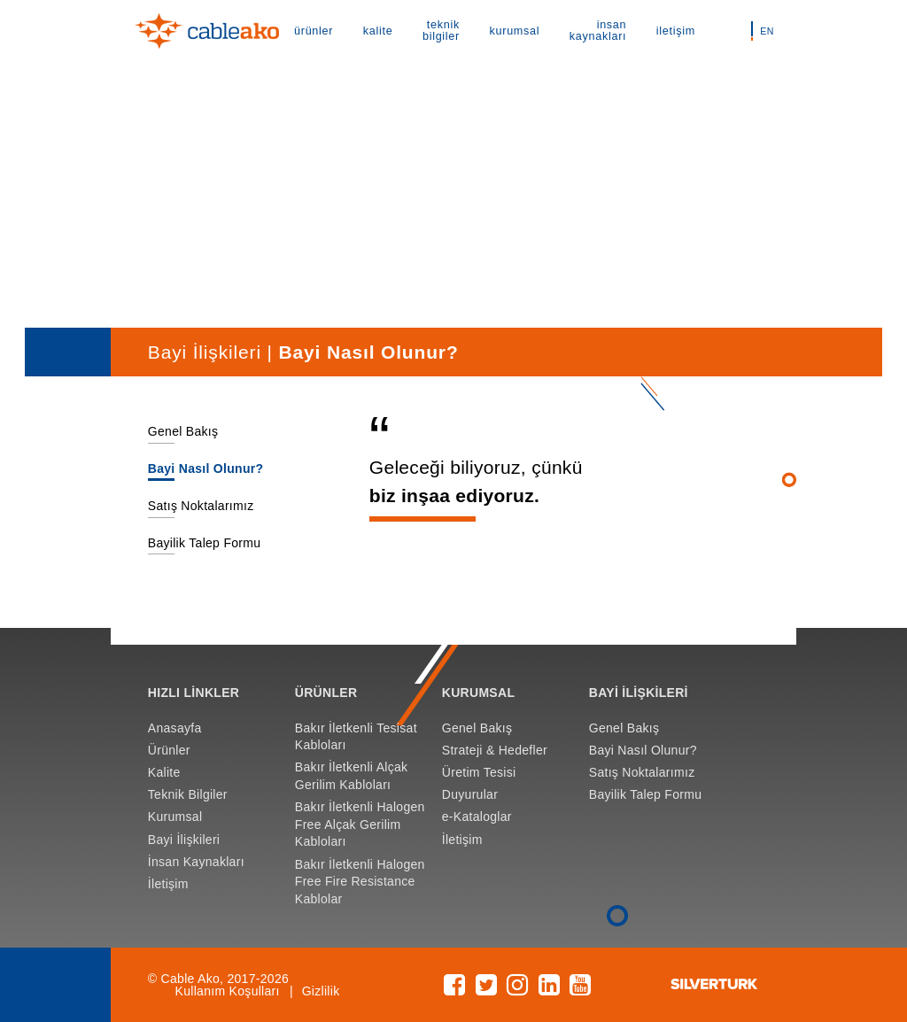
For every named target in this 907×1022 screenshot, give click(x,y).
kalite (378, 31)
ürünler (313, 31)
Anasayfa (175, 728)
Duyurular (470, 794)
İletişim (168, 884)
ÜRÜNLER (326, 692)
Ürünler (169, 750)
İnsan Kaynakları (196, 862)
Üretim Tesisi (479, 772)
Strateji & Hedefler (494, 750)
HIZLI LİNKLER (193, 692)
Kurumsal (175, 816)
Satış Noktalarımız (201, 506)
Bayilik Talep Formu (204, 543)
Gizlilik (321, 991)
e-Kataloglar (477, 816)
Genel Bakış (183, 431)
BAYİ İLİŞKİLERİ (638, 692)
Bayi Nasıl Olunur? (206, 468)
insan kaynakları (598, 31)
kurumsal (515, 31)
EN (766, 31)
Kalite (164, 772)
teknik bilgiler (441, 31)
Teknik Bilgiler (188, 794)
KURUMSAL (478, 692)
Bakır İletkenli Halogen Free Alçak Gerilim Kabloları (360, 824)
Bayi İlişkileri (184, 839)
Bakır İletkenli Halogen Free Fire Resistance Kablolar (360, 881)
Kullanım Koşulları (227, 991)
